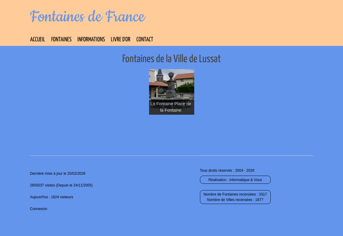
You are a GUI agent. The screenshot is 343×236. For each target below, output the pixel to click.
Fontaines (61, 40)
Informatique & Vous (245, 180)
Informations (91, 40)
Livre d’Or (120, 40)
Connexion (38, 209)
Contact (144, 40)
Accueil (37, 40)
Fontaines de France (87, 17)
